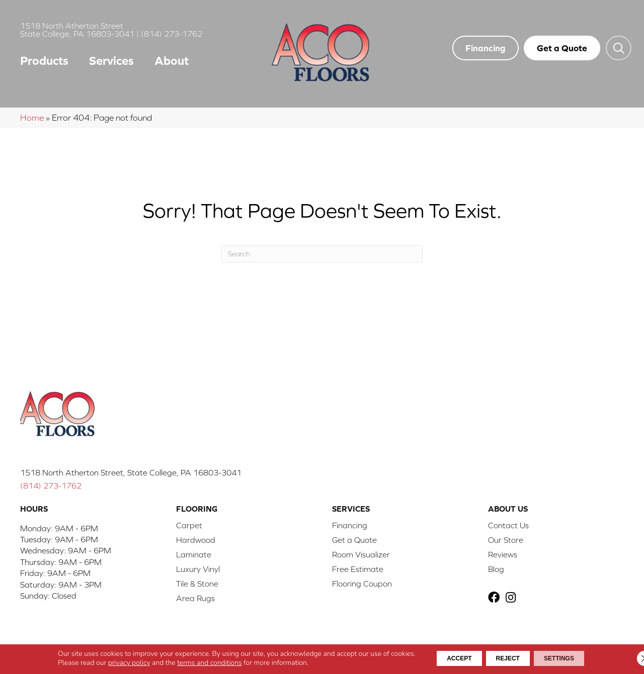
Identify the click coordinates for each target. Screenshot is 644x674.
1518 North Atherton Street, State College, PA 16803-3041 (131, 472)
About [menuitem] (171, 60)
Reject (507, 658)
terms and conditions (187, 662)
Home (32, 118)
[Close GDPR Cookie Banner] (628, 658)
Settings (573, 658)
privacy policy (108, 662)
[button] (618, 48)
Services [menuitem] (111, 60)
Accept (444, 658)
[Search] (322, 253)
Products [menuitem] (44, 60)
